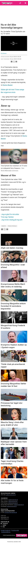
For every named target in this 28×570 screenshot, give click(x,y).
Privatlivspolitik (15, 530)
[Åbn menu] (25, 3)
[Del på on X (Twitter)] (14, 62)
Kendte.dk (7, 530)
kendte (4, 226)
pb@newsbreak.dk (12, 506)
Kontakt (3, 530)
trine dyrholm (12, 226)
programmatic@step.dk (10, 512)
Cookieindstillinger (5, 532)
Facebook (5, 523)
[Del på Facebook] (11, 62)
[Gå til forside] (7, 3)
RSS (4, 526)
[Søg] (20, 3)
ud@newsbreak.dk (11, 495)
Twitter (4, 525)
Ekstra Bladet (7, 85)
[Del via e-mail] (16, 62)
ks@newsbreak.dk (13, 503)
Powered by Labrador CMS (14, 541)
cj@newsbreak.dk (12, 501)
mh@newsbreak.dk (19, 504)
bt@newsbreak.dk (13, 499)
